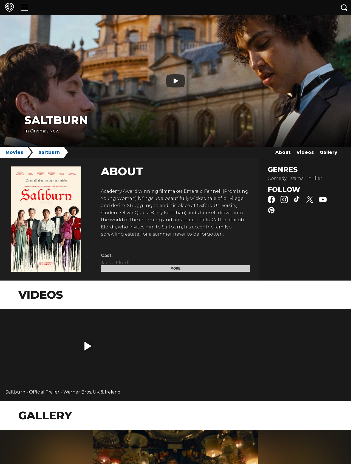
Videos (305, 152)
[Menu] (25, 7)
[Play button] (175, 80)
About (283, 152)
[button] (88, 346)
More (175, 268)
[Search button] (344, 7)
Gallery (328, 152)
